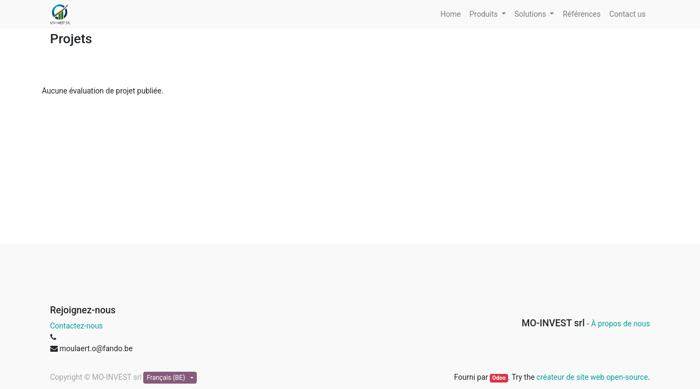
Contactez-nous (76, 325)
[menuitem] (450, 14)
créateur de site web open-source (592, 377)
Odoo (498, 377)
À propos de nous (620, 323)
